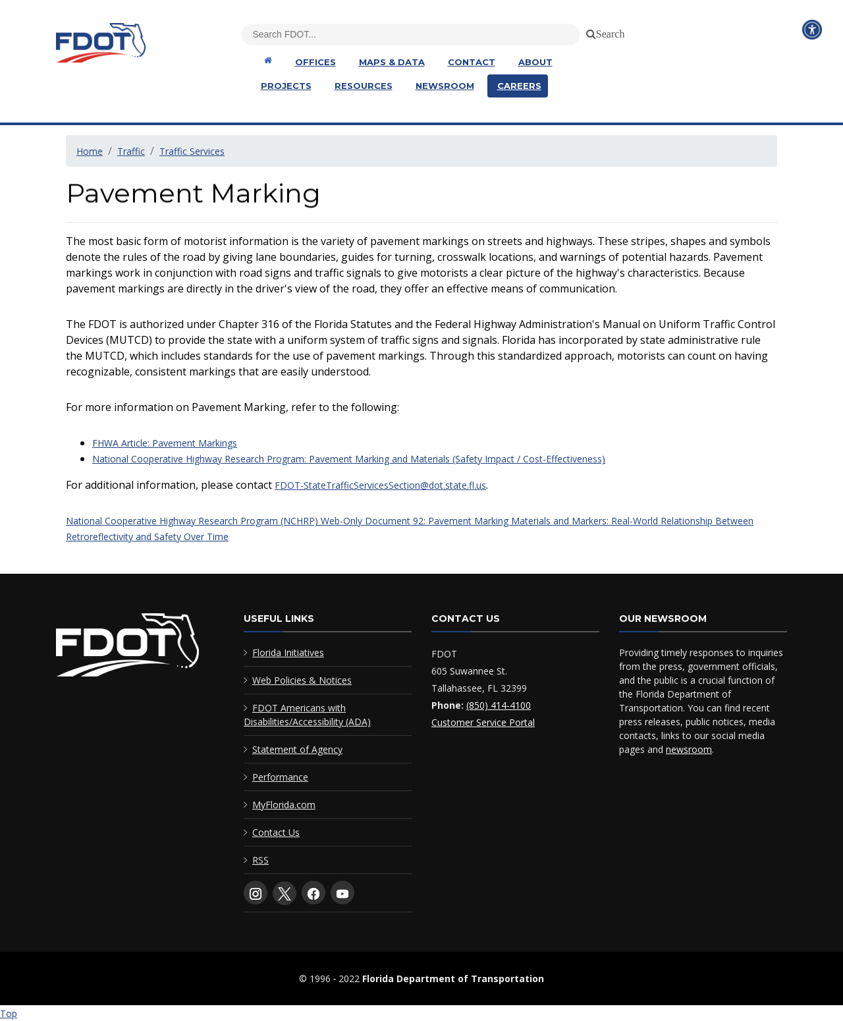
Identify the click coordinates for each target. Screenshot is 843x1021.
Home (89, 151)
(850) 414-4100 (498, 705)
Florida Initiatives (288, 652)
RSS (260, 860)
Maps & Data (392, 62)
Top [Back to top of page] (8, 1013)
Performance (280, 777)
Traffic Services (192, 151)
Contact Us (276, 832)
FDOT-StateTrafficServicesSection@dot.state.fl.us (380, 485)
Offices (315, 62)
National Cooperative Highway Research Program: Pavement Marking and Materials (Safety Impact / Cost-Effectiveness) (348, 459)
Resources (364, 85)
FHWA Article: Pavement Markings (164, 443)
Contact (471, 62)
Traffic (131, 151)
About (535, 62)
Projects (286, 85)
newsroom (689, 749)
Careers (519, 85)
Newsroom (445, 85)
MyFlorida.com (283, 804)
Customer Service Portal (483, 722)
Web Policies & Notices (302, 680)
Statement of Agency (297, 749)
